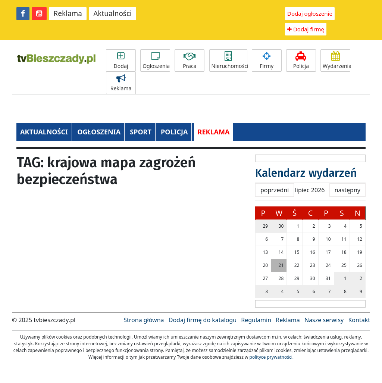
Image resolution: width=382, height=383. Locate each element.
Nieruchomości (229, 60)
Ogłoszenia (156, 60)
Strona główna (143, 320)
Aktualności (112, 13)
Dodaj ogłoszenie (309, 13)
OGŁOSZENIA (98, 131)
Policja (301, 60)
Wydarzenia (336, 60)
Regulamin (256, 320)
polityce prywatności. (272, 357)
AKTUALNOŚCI (44, 131)
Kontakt (359, 320)
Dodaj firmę (305, 29)
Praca (189, 60)
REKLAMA (214, 131)
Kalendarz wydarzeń (306, 173)
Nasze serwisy (324, 320)
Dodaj (121, 60)
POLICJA (174, 131)
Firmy (266, 60)
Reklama (67, 13)
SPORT (140, 131)
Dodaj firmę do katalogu (203, 320)
